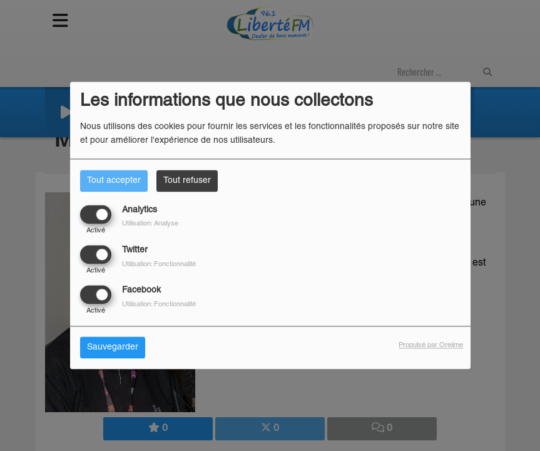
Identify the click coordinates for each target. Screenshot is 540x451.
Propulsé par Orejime (431, 346)
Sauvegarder (112, 348)
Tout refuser (187, 181)
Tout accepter (114, 181)
